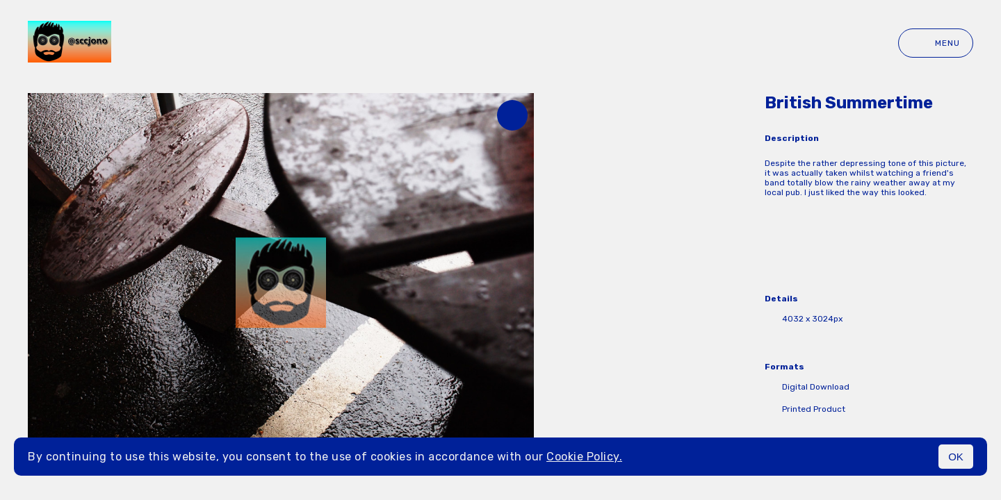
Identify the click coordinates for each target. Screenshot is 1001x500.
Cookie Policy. (584, 456)
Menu (935, 43)
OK (955, 456)
